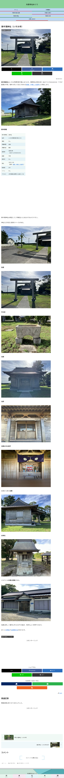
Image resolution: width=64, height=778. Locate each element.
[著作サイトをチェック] (16, 683)
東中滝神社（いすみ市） (7, 636)
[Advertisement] (32, 652)
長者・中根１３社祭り (33, 84)
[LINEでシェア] (22, 73)
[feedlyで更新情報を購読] (47, 683)
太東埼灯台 (14, 630)
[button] (42, 73)
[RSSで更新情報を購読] (32, 687)
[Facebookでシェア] (32, 69)
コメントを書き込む (32, 758)
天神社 (7, 630)
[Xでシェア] (12, 69)
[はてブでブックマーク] (52, 69)
